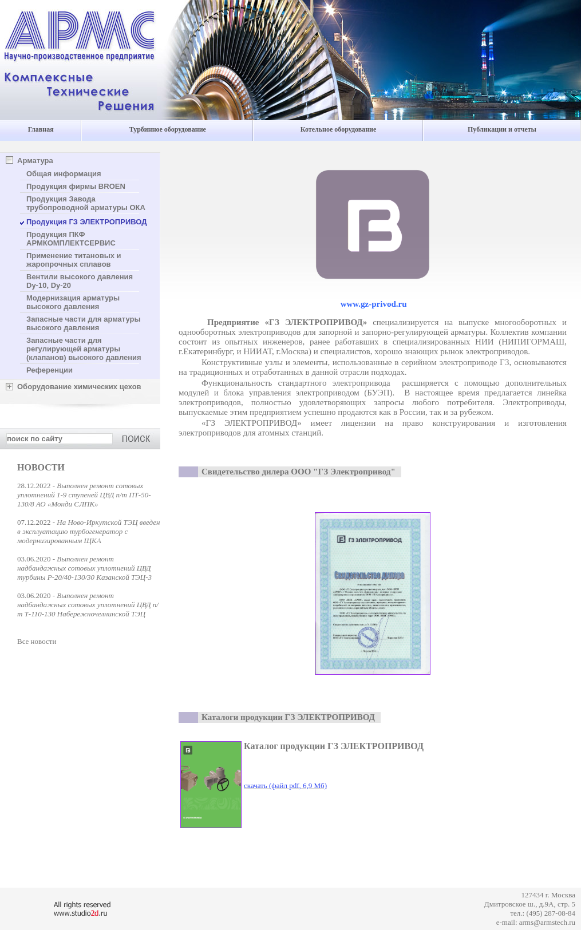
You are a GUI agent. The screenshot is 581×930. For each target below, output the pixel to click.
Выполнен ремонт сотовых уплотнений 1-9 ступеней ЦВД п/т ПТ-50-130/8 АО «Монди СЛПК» (84, 494)
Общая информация (63, 173)
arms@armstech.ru (547, 922)
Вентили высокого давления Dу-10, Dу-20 (79, 281)
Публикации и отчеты (502, 129)
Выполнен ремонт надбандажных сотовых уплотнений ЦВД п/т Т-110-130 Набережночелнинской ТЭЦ (88, 604)
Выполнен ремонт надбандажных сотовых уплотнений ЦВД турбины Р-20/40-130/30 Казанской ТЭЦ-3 (84, 568)
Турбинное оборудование (167, 129)
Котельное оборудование (339, 129)
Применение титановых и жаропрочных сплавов (73, 259)
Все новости (36, 641)
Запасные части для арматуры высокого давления (83, 323)
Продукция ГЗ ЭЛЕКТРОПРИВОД (86, 221)
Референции (49, 370)
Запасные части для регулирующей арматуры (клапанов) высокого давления (83, 349)
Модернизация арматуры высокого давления (73, 302)
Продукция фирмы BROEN (75, 186)
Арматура (35, 160)
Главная (41, 129)
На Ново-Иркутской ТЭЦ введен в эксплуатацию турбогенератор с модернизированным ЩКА (88, 531)
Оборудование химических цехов (79, 386)
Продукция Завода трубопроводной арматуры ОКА (85, 203)
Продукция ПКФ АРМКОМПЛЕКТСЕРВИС (71, 238)
